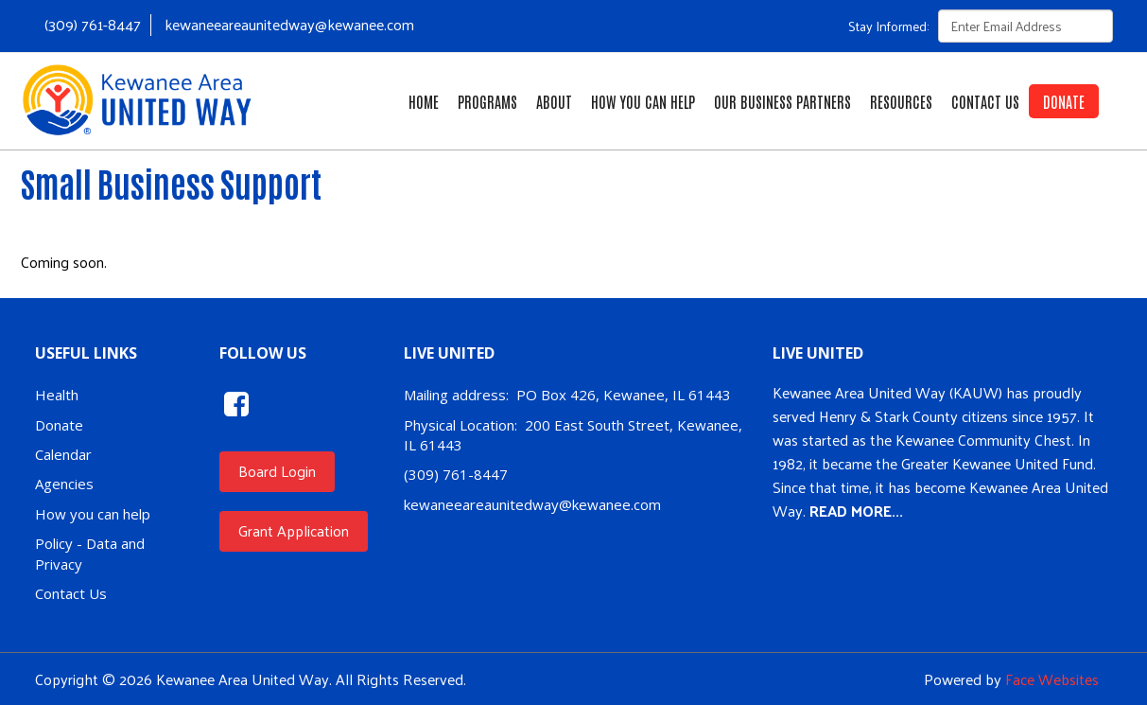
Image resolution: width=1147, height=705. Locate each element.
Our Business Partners (782, 101)
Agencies (64, 483)
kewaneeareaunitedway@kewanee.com (289, 24)
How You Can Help (643, 101)
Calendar (63, 454)
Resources (901, 101)
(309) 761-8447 (92, 24)
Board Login (277, 471)
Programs (487, 101)
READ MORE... (856, 510)
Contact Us (985, 101)
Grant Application (293, 530)
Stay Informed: (888, 26)
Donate (1064, 101)
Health (56, 394)
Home (423, 101)
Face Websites (1052, 679)
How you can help (92, 513)
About (554, 101)
